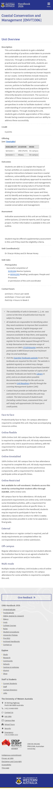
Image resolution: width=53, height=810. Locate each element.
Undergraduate (9, 609)
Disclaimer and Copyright (12, 761)
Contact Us (9, 712)
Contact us (7, 644)
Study (5, 654)
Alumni (6, 670)
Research (6, 657)
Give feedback (25, 597)
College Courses (9, 625)
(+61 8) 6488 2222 (11, 735)
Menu (48, 4)
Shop (5, 673)
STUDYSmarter (29, 347)
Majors (5, 619)
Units (5, 622)
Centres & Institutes (11, 667)
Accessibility (6, 764)
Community (8, 661)
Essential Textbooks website (26, 357)
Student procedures (11, 632)
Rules (5, 628)
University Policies (10, 635)
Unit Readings (23, 383)
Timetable (10, 141)
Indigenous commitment (11, 755)
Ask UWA (8, 716)
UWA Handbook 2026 (11, 605)
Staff (5, 686)
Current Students (10, 683)
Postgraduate (8, 612)
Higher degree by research (13, 616)
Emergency (9, 732)
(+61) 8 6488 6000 (11, 708)
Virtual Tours (10, 724)
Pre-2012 (6, 638)
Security (8, 728)
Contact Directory (10, 690)
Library (40, 373)
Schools (6, 664)
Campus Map (10, 720)
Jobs (5, 693)
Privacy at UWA (7, 758)
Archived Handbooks (11, 641)
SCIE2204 (12, 271)
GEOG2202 (15, 274)
